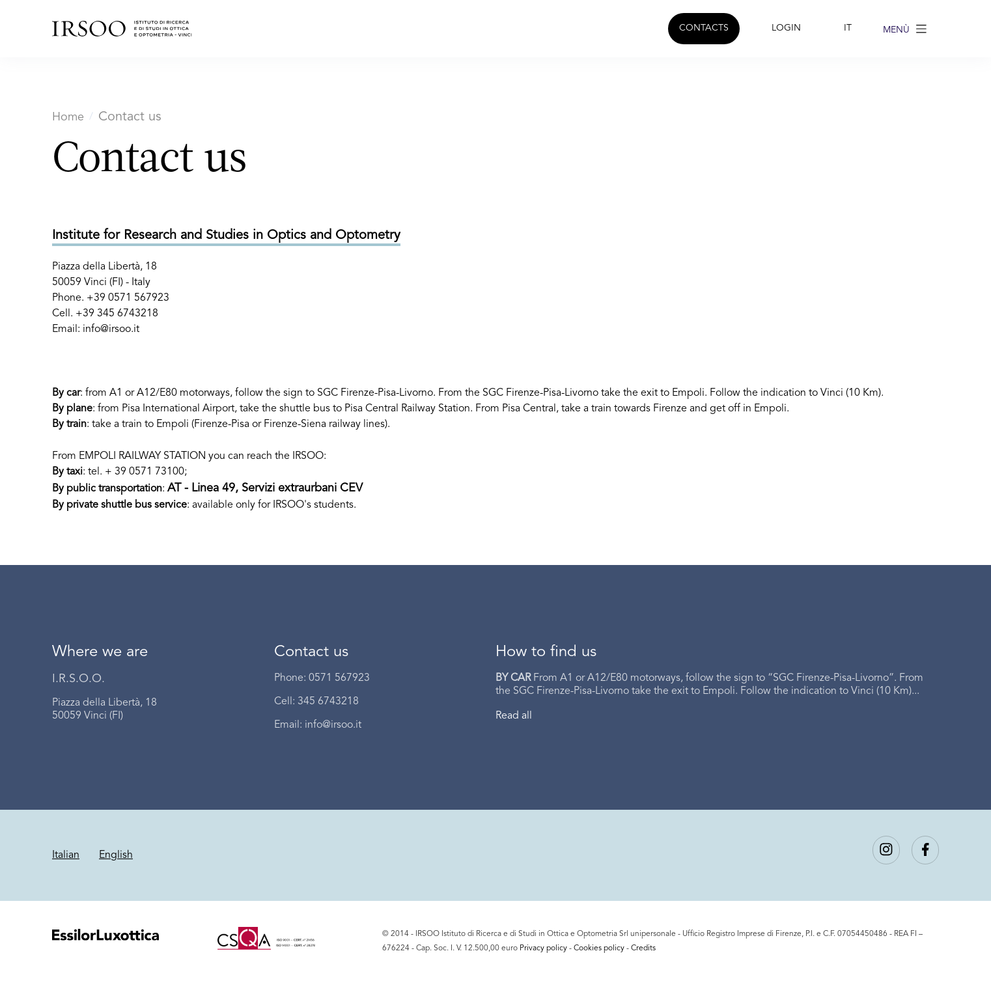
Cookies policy (599, 948)
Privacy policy (543, 948)
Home (68, 117)
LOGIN (786, 28)
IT (848, 28)
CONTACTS (704, 28)
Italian (65, 855)
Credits (643, 948)
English (116, 855)
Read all (514, 716)
